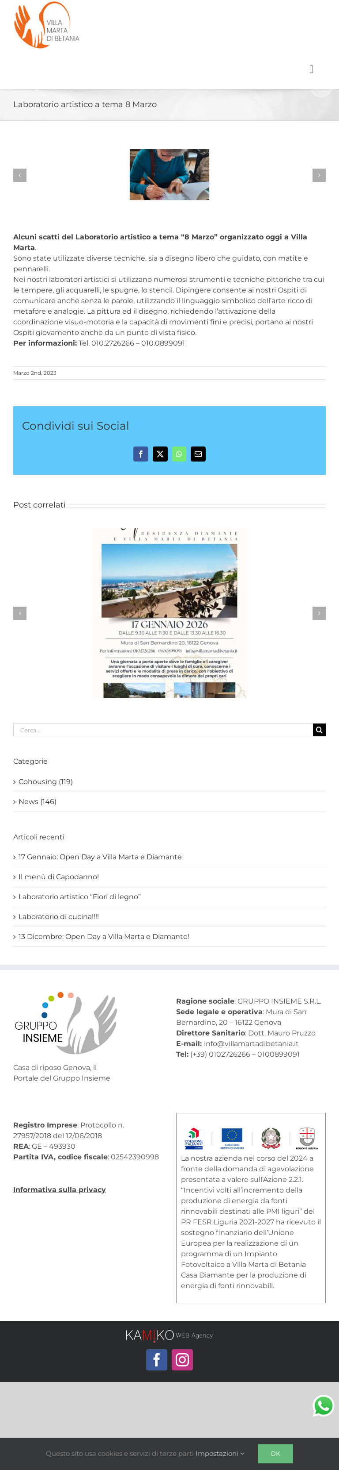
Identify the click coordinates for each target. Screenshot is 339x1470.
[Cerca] (319, 729)
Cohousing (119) (46, 781)
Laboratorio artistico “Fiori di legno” (80, 897)
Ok (275, 1454)
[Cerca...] (163, 729)
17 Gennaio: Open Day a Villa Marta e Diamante (100, 857)
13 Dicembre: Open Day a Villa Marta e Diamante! (104, 936)
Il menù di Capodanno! (59, 877)
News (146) (37, 801)
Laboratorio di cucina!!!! (59, 916)
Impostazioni (220, 1453)
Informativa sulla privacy (59, 1189)
